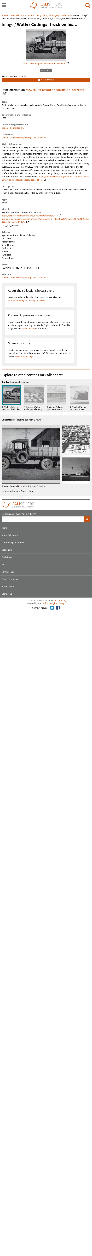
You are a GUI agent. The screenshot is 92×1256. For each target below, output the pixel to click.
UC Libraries (59, 600)
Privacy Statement (10, 579)
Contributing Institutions (13, 542)
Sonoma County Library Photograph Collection (48, 15)
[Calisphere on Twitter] (52, 608)
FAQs (4, 564)
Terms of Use (8, 572)
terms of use (28, 328)
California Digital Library (53, 603)
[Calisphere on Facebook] (58, 608)
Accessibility (8, 586)
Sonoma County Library (13, 15)
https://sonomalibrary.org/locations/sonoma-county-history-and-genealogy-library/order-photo (46, 178)
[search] (87, 5)
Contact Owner (46, 79)
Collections (7, 550)
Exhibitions (7, 557)
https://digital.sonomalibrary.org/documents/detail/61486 (30, 215)
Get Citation (46, 70)
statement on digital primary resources (27, 300)
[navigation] (4, 5)
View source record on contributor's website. (55, 90)
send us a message (24, 356)
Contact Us (7, 594)
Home (4, 528)
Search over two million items (19, 514)
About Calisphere (10, 535)
